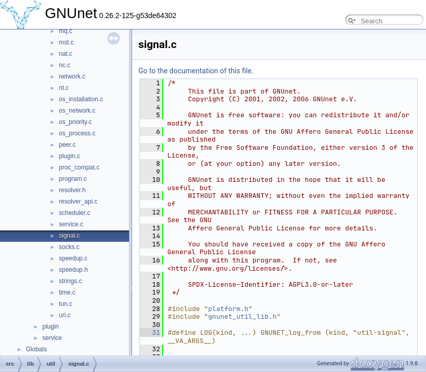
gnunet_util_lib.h (242, 316)
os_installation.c (81, 99)
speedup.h (73, 269)
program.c (73, 178)
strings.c (70, 281)
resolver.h (72, 190)
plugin (50, 326)
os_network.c (77, 110)
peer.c (67, 144)
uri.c (65, 315)
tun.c (65, 303)
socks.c (69, 247)
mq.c (65, 31)
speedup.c (73, 258)
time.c (67, 292)
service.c (71, 224)
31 (150, 332)
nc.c (64, 65)
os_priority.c (75, 122)
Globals (36, 349)
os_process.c (77, 133)
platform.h (228, 308)
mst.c (66, 42)
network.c (72, 76)
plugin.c (69, 156)
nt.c (64, 87)
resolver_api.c (78, 201)
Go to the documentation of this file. (196, 71)
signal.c (69, 235)
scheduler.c (74, 212)
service (52, 338)
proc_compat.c (79, 167)
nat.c (65, 53)
